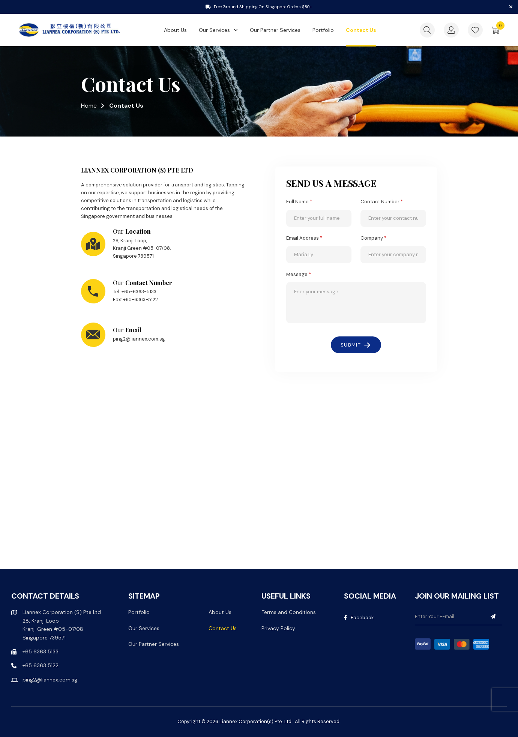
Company (373, 238)
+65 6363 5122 (41, 665)
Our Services (214, 30)
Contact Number (381, 201)
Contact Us (361, 30)
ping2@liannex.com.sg (139, 339)
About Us (175, 30)
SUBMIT (351, 345)
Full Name (299, 201)
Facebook (359, 617)
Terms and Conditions (288, 612)
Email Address (304, 238)
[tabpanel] (259, 7)
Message (298, 274)
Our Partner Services (275, 30)
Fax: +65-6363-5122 (135, 299)
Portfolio (323, 30)
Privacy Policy (278, 628)
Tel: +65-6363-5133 (134, 291)
